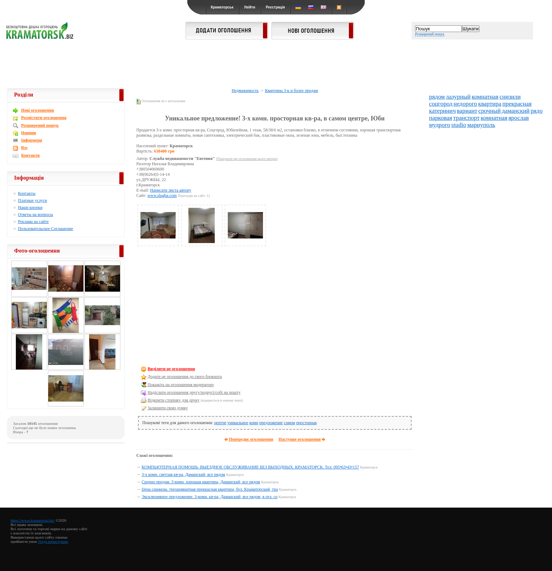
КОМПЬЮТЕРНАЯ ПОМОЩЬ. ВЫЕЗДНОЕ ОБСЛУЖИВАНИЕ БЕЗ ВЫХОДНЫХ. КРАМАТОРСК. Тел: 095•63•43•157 (250, 467)
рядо (536, 110)
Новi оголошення (37, 110)
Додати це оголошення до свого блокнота (185, 376)
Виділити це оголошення (171, 368)
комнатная (485, 96)
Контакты (27, 193)
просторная (306, 422)
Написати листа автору (170, 190)
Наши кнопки (30, 207)
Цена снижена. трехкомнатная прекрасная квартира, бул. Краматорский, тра (210, 489)
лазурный (458, 96)
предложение (271, 422)
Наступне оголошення (299, 439)
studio (458, 125)
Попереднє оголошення (251, 439)
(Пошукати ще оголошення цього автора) (247, 159)
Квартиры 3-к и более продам (291, 90)
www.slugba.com (162, 195)
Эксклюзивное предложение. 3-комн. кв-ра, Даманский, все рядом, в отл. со (209, 496)
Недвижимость (245, 90)
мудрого (439, 125)
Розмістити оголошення (44, 117)
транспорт (466, 117)
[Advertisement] (276, 64)
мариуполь (481, 125)
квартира (489, 103)
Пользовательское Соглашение (45, 228)
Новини (28, 132)
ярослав (518, 117)
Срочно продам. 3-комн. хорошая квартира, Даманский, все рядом (201, 481)
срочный (489, 110)
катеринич (442, 110)
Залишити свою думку (168, 407)
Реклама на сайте (33, 221)
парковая (440, 117)
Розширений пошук (429, 34)
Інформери (31, 140)
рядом (437, 96)
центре (220, 422)
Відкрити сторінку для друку (173, 400)
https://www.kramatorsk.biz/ (33, 520)
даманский (515, 110)
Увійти (249, 7)
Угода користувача (53, 541)
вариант (467, 110)
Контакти (30, 155)
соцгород (441, 103)
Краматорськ (222, 7)
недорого (465, 103)
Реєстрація (275, 7)
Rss (24, 147)
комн (253, 422)
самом (289, 422)
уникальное (237, 422)
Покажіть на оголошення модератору (181, 384)
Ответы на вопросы (35, 214)
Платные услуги (32, 200)
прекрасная (517, 103)
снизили (510, 96)
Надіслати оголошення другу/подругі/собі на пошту (194, 392)
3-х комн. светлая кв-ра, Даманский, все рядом (183, 474)
